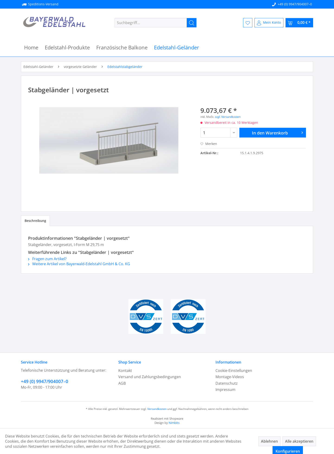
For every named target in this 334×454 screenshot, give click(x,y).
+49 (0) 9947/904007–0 (295, 4)
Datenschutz (226, 383)
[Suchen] (191, 22)
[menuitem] (155, 22)
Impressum (225, 389)
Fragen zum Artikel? (47, 258)
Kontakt (125, 370)
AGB (122, 383)
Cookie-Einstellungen (233, 370)
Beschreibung (35, 220)
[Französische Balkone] (122, 47)
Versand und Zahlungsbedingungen (149, 376)
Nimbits (174, 423)
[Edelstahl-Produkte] (67, 47)
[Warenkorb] (299, 22)
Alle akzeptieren (299, 441)
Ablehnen (269, 441)
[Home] (31, 47)
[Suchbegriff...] (155, 22)
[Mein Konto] (268, 22)
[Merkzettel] (247, 22)
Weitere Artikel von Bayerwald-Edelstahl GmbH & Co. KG (79, 263)
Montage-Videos (229, 376)
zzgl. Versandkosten (228, 117)
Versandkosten (157, 409)
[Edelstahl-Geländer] (176, 47)
